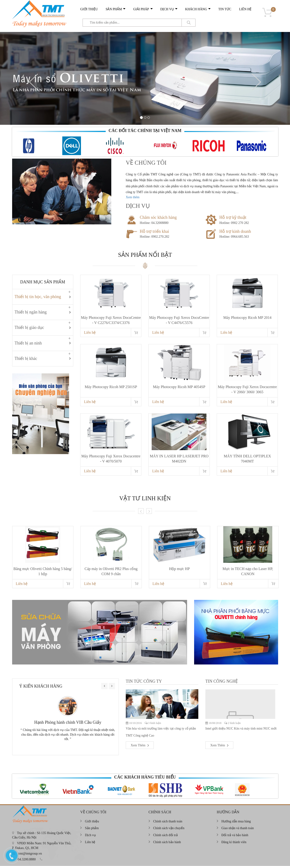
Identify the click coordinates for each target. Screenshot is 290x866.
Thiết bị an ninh (28, 343)
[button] (33, 82)
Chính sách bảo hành (167, 842)
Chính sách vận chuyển (169, 828)
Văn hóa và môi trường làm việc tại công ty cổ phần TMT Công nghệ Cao (161, 732)
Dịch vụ (167, 9)
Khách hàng (196, 9)
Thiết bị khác (26, 358)
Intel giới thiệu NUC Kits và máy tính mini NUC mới (240, 728)
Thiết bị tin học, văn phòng (38, 296)
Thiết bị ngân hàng (31, 312)
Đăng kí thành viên (233, 842)
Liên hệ (90, 332)
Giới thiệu (89, 9)
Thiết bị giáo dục (29, 327)
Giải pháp (141, 9)
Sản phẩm (114, 9)
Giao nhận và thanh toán (237, 828)
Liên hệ (245, 9)
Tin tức (224, 9)
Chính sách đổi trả (165, 835)
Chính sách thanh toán (167, 821)
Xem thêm (133, 197)
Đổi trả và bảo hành (234, 835)
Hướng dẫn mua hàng (236, 821)
